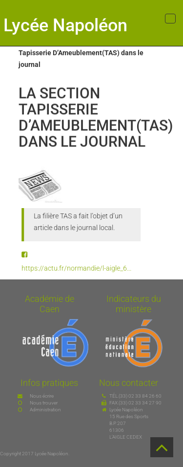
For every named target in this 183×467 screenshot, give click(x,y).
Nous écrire (42, 396)
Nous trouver (44, 402)
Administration (45, 409)
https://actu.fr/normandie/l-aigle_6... (78, 268)
